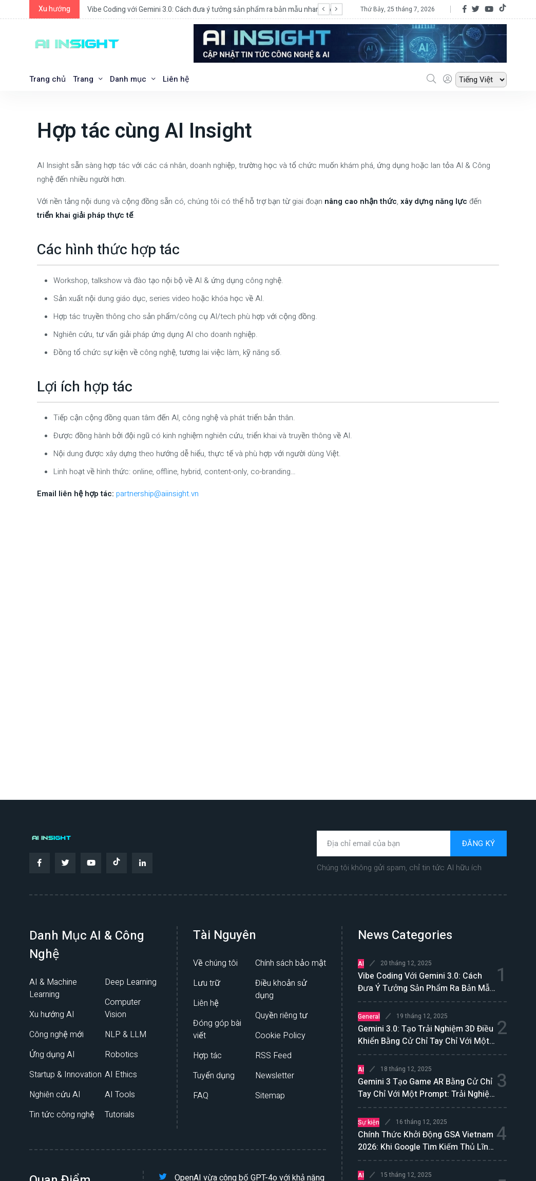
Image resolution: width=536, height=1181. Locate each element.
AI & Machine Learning (53, 988)
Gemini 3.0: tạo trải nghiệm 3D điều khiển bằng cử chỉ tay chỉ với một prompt (425, 1035)
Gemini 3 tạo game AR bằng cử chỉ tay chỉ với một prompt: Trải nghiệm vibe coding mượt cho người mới (427, 1088)
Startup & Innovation (65, 1074)
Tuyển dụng (214, 1076)
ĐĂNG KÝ (478, 843)
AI (361, 963)
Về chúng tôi (215, 963)
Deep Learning (131, 982)
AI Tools (120, 1095)
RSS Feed (273, 1055)
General (369, 1016)
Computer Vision (123, 1008)
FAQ (200, 1096)
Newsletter (274, 1076)
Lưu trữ (206, 983)
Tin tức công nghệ (61, 1115)
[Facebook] (465, 9)
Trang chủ (47, 79)
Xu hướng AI (51, 1014)
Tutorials (120, 1115)
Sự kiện (368, 1122)
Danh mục (133, 79)
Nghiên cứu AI (55, 1095)
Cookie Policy (280, 1035)
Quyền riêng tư (281, 1015)
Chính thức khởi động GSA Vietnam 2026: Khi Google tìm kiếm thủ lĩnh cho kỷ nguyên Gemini (425, 1141)
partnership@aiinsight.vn (157, 493)
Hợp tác (207, 1055)
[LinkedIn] (142, 863)
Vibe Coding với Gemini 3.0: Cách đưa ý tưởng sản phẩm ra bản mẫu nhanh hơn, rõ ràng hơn (232, 9)
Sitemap (270, 1096)
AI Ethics (121, 1074)
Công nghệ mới (56, 1034)
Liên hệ (176, 79)
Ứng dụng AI (52, 1054)
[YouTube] (489, 9)
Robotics (121, 1054)
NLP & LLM (125, 1034)
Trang (88, 79)
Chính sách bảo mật (290, 963)
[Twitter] (476, 9)
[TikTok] (503, 9)
